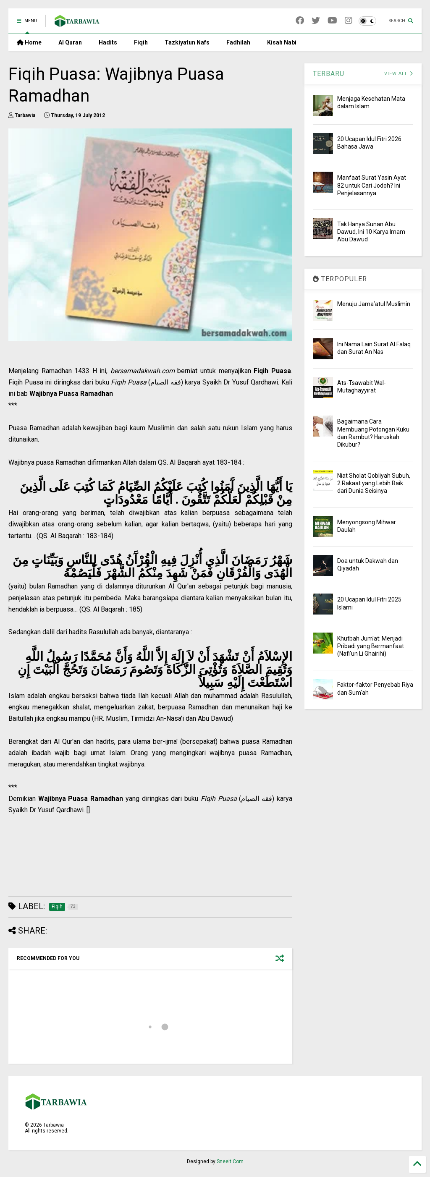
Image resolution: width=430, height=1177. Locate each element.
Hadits (108, 42)
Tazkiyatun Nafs (187, 42)
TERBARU (328, 74)
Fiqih (141, 42)
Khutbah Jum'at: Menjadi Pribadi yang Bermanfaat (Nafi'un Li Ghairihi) (370, 646)
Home (29, 42)
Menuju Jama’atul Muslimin (373, 304)
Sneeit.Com (230, 1161)
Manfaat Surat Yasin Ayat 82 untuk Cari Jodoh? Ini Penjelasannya (371, 185)
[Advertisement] (150, 874)
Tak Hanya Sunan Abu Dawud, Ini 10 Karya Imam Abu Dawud (371, 232)
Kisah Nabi (281, 42)
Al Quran (70, 42)
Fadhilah (238, 42)
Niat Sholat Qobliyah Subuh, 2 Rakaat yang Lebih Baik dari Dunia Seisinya (373, 483)
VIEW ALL (398, 73)
